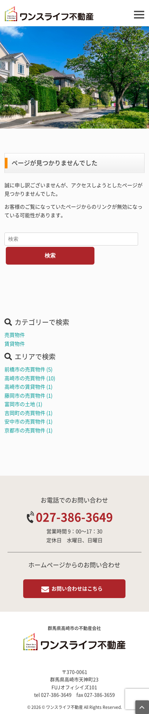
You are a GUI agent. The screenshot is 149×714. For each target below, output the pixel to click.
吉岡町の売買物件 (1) (28, 413)
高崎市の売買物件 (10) (29, 378)
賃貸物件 (14, 343)
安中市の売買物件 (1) (28, 421)
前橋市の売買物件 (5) (28, 369)
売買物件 (14, 335)
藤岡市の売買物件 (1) (28, 395)
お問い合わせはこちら (77, 588)
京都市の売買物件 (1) (28, 430)
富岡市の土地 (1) (23, 404)
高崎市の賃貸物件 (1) (28, 386)
